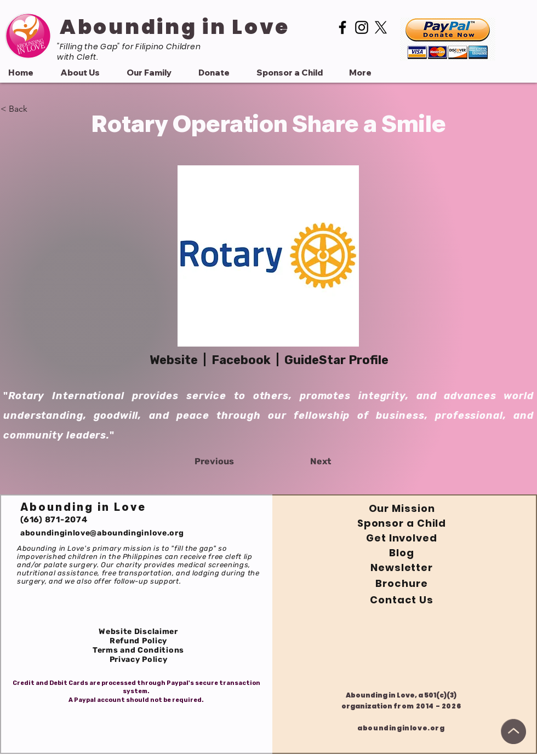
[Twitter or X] (381, 27)
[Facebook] (342, 27)
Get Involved (401, 538)
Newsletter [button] (401, 567)
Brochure (401, 583)
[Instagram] (361, 27)
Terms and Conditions (138, 650)
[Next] (303, 461)
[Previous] (231, 461)
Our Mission (402, 508)
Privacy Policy (139, 659)
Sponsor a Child (402, 523)
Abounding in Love (175, 27)
